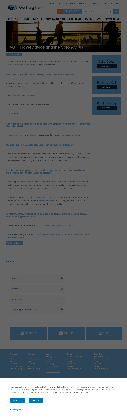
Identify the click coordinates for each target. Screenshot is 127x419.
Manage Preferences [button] (20, 409)
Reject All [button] (35, 400)
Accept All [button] (17, 400)
